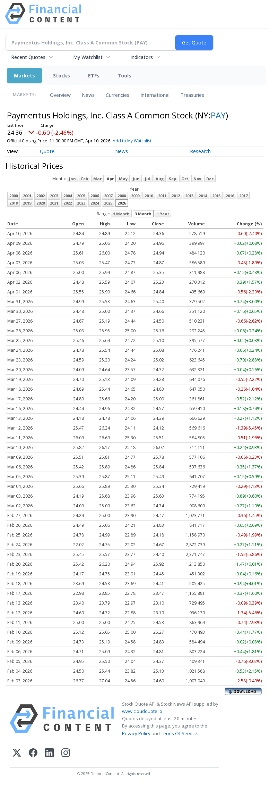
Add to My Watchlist (142, 141)
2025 (108, 203)
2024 (94, 203)
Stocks (61, 75)
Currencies (117, 95)
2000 (13, 195)
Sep (172, 178)
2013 (189, 195)
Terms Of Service (179, 733)
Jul (147, 178)
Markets (24, 75)
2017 (243, 195)
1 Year (163, 213)
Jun (136, 178)
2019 (27, 203)
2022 (67, 203)
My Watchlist (88, 57)
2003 (54, 195)
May (123, 178)
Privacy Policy (136, 733)
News (88, 95)
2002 (40, 195)
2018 (13, 203)
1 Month (121, 213)
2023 (81, 203)
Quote (47, 151)
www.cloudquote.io (142, 711)
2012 (176, 195)
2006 (94, 195)
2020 (40, 203)
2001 (27, 195)
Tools (124, 75)
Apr (110, 178)
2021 (54, 203)
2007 (108, 195)
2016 (230, 195)
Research (200, 151)
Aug (160, 178)
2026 (122, 203)
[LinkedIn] (49, 753)
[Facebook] (33, 753)
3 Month (143, 213)
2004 (67, 195)
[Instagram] (66, 753)
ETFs (93, 75)
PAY (218, 115)
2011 (162, 195)
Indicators (141, 57)
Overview (60, 95)
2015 (216, 195)
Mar (97, 178)
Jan (72, 178)
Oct (184, 178)
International (155, 95)
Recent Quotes (28, 57)
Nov (197, 178)
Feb (84, 178)
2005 (81, 195)
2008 (122, 195)
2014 (203, 195)
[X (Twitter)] (17, 753)
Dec (210, 178)
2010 (149, 195)
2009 (135, 195)
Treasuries (192, 95)
